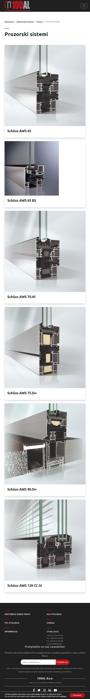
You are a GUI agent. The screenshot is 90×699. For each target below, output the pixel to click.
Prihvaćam (77, 695)
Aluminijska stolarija (25, 22)
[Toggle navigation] (84, 6)
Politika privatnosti (54, 683)
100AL (17, 6)
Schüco (39, 22)
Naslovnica (9, 22)
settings (63, 696)
